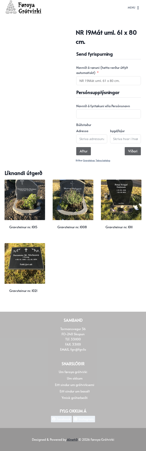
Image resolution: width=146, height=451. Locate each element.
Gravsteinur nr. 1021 (23, 290)
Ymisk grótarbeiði (75, 397)
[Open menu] (133, 8)
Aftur (83, 151)
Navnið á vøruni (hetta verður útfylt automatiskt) (102, 70)
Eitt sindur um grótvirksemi (74, 384)
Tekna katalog (103, 160)
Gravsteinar (88, 160)
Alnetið (72, 439)
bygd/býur (117, 130)
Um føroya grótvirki (73, 371)
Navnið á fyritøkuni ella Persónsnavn (103, 106)
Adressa (82, 130)
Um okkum (75, 378)
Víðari (132, 151)
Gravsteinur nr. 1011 (119, 227)
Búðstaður (83, 124)
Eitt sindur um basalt (75, 391)
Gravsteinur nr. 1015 (23, 227)
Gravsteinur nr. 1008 (72, 227)
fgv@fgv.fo (78, 349)
